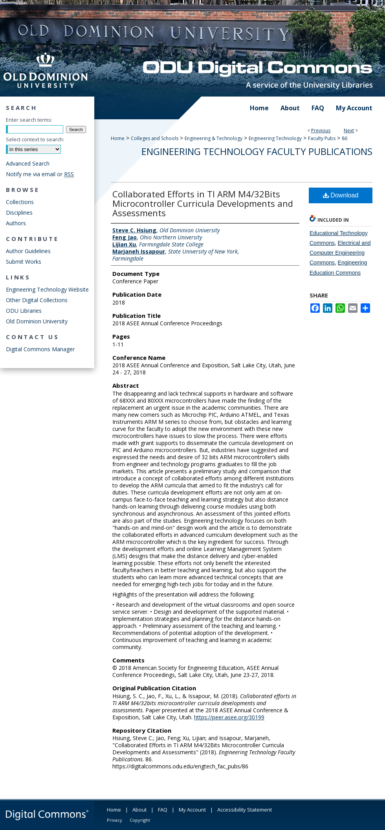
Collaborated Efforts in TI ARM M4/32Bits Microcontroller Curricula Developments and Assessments (202, 203)
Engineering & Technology (213, 138)
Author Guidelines (28, 251)
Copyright (140, 820)
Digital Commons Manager (40, 349)
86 (344, 138)
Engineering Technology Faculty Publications (256, 151)
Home (118, 138)
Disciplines (19, 212)
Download (341, 195)
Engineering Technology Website (47, 289)
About (139, 809)
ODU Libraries (24, 310)
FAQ (162, 809)
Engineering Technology (275, 138)
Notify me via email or (40, 174)
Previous (320, 130)
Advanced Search (28, 163)
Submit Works (23, 261)
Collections (20, 202)
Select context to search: (35, 139)
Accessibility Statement (244, 809)
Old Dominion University (37, 321)
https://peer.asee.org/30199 (229, 717)
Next (349, 130)
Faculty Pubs (322, 138)
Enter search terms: (29, 119)
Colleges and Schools (154, 138)
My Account (192, 809)
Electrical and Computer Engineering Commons (340, 253)
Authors (16, 223)
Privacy (114, 820)
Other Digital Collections (37, 300)
